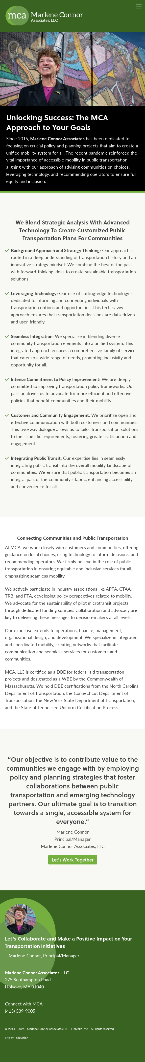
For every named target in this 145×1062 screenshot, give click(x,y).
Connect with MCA (24, 1004)
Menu (139, 6)
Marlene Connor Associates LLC (44, 16)
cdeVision (22, 1038)
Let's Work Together (73, 860)
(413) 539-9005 (20, 1011)
